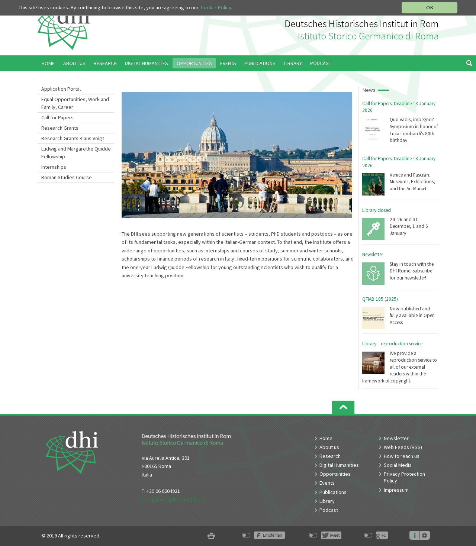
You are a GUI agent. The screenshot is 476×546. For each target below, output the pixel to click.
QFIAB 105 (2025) (380, 299)
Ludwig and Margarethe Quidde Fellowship (76, 152)
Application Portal (61, 88)
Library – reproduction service (392, 343)
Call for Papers (57, 117)
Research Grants (59, 128)
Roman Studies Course (66, 177)
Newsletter (372, 254)
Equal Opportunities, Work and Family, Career (75, 103)
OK (429, 7)
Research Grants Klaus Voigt (72, 138)
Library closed (376, 210)
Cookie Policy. (216, 7)
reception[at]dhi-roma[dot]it (173, 499)
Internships (53, 167)
